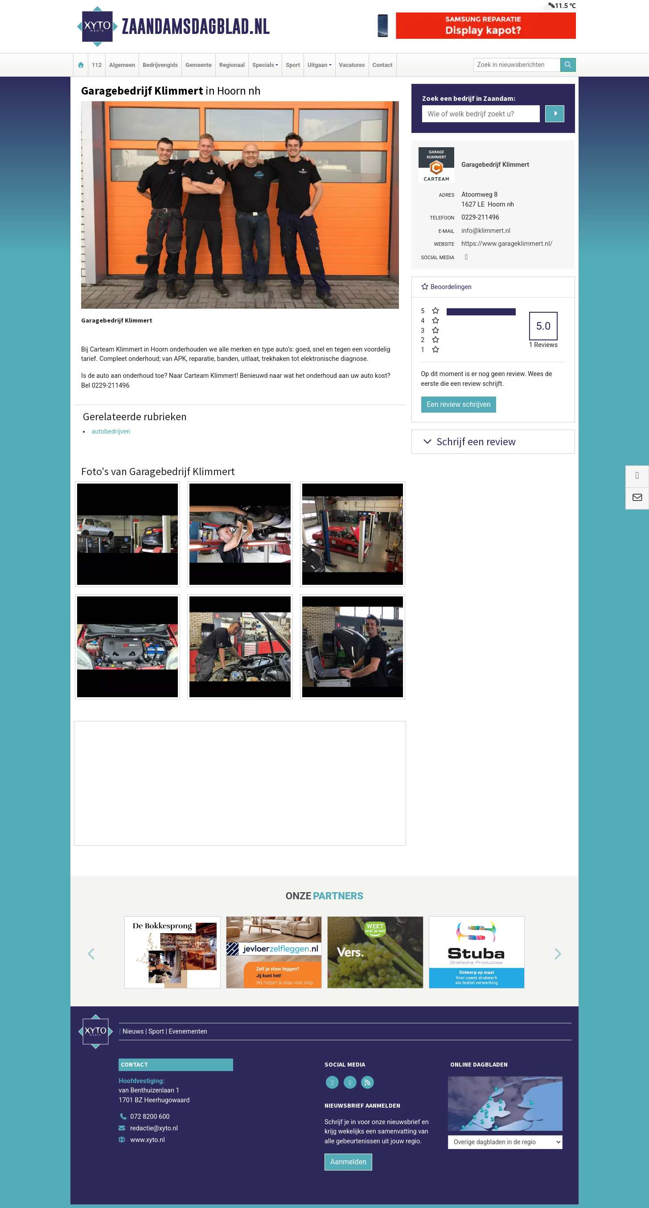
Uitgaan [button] (317, 65)
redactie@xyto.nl (154, 1128)
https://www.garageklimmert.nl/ (506, 244)
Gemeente (198, 65)
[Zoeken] (568, 65)
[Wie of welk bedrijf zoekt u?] (481, 113)
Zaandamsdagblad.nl (196, 26)
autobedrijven (110, 431)
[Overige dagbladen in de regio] (505, 1142)
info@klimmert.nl (485, 231)
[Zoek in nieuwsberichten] (517, 65)
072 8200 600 (149, 1117)
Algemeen (122, 65)
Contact (383, 65)
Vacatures (352, 65)
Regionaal (232, 65)
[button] (81, 954)
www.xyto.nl (147, 1140)
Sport (293, 65)
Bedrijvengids (160, 65)
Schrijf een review (468, 441)
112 (97, 65)
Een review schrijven (459, 404)
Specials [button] (263, 65)
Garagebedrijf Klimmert (495, 165)
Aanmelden (348, 1162)
